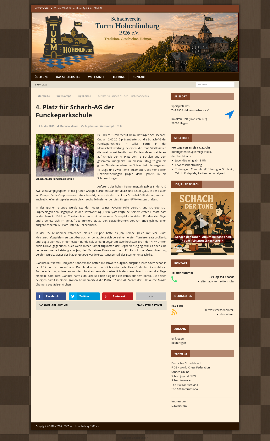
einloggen (177, 338)
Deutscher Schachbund (186, 363)
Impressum (178, 401)
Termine (119, 77)
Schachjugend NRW (183, 376)
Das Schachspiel (68, 77)
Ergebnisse (91, 126)
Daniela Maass (69, 126)
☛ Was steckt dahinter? (219, 310)
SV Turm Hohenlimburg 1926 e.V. (82, 426)
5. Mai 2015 (48, 126)
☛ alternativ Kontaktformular (216, 281)
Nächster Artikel (150, 305)
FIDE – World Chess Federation (190, 367)
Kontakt (139, 77)
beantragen (178, 343)
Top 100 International (184, 389)
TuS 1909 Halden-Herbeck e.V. (190, 110)
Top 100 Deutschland (184, 385)
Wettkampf (96, 77)
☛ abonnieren (225, 314)
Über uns (41, 77)
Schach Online (180, 372)
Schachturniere (180, 380)
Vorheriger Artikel (54, 305)
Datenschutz (179, 405)
